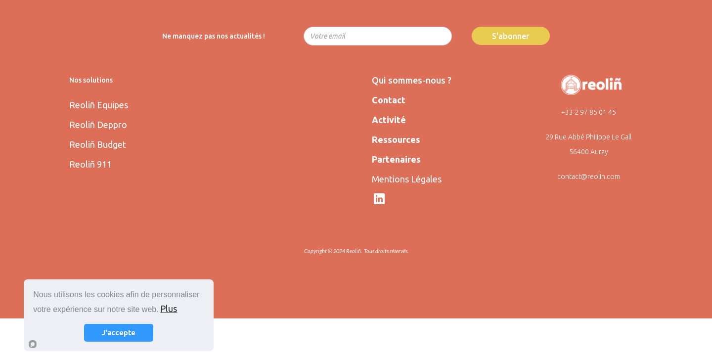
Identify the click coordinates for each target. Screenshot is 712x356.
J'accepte (118, 333)
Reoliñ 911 (90, 164)
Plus (168, 308)
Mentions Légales (407, 179)
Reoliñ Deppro (98, 125)
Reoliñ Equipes (98, 105)
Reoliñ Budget (97, 144)
